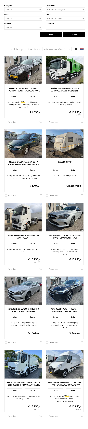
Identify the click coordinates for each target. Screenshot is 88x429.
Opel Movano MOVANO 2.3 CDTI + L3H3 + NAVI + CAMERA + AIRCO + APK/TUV (64, 383)
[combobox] (23, 9)
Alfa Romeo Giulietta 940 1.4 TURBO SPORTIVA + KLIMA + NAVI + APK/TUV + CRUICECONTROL (23, 89)
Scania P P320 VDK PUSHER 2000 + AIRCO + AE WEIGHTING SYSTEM (64, 89)
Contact (14, 96)
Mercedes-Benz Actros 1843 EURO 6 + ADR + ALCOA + (23, 236)
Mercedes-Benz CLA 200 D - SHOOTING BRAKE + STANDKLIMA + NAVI (65, 236)
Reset (51, 35)
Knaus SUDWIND (65, 162)
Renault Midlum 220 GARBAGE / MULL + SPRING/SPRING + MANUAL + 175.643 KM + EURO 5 (23, 383)
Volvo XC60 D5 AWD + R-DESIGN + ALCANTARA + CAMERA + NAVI (64, 310)
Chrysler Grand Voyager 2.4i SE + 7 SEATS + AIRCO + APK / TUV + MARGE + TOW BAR (23, 163)
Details (32, 96)
